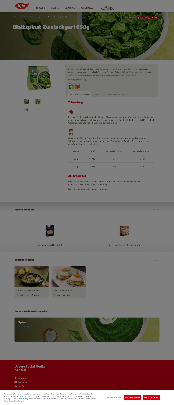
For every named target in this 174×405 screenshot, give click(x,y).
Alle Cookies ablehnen (132, 397)
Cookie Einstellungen (114, 397)
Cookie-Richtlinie (24, 396)
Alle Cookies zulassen (151, 397)
